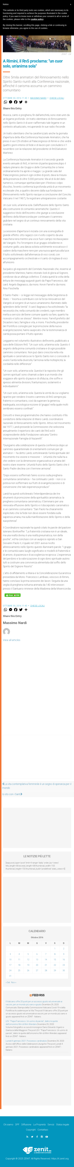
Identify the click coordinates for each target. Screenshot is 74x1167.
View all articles (11, 640)
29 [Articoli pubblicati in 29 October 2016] (55, 970)
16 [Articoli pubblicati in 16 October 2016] (64, 959)
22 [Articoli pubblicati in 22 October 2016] (55, 965)
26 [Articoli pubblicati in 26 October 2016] (28, 970)
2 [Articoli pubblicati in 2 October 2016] (63, 949)
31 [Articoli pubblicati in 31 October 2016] (10, 976)
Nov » (13, 982)
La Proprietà (39, 1124)
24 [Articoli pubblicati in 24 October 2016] (10, 970)
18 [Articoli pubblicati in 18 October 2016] (19, 965)
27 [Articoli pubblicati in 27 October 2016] (37, 970)
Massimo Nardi (38, 98)
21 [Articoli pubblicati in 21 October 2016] (46, 965)
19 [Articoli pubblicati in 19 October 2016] (28, 965)
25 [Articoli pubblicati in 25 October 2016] (19, 970)
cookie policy (37, 19)
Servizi (51, 1124)
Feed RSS (38, 995)
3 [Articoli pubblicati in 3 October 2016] (10, 954)
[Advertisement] (37, 759)
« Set (8, 982)
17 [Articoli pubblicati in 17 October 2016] (10, 965)
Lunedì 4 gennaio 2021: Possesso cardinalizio (26, 1041)
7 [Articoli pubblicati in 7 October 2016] (45, 954)
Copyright (31, 1129)
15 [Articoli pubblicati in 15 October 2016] (55, 959)
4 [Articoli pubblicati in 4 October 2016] (19, 954)
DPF (17, 1124)
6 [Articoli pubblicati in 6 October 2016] (37, 954)
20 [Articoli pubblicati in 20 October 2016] (37, 965)
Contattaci (43, 1129)
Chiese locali (57, 98)
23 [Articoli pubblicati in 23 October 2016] (64, 965)
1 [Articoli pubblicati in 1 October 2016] (54, 949)
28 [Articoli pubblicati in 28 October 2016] (46, 970)
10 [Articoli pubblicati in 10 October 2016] (10, 959)
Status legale (62, 1124)
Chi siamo (8, 1124)
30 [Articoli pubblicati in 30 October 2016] (64, 970)
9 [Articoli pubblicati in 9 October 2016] (63, 954)
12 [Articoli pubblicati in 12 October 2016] (28, 959)
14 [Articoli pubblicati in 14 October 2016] (46, 959)
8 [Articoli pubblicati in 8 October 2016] (54, 954)
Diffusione (26, 1124)
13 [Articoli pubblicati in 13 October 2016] (37, 959)
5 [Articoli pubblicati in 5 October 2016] (28, 954)
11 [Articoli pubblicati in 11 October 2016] (19, 959)
